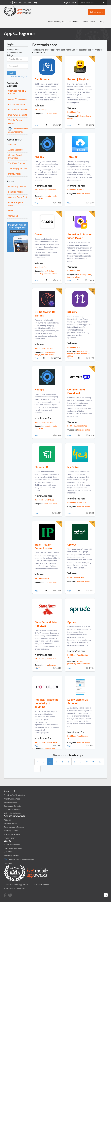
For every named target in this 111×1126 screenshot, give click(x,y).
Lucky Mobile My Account (77, 701)
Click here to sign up (19, 76)
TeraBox (72, 157)
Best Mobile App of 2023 (76, 190)
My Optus (73, 467)
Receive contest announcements (19, 860)
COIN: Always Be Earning (45, 314)
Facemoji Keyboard (79, 79)
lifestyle (80, 116)
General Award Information (14, 827)
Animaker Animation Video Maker (79, 236)
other (89, 275)
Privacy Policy (14, 174)
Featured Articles (15, 192)
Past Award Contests (17, 115)
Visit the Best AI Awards (13, 813)
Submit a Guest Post (17, 197)
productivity (39, 274)
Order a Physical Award (13, 848)
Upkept (71, 544)
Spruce (71, 622)
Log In (74, 3)
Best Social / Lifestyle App (77, 426)
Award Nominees (10, 803)
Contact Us (20, 888)
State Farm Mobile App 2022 (46, 624)
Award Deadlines (16, 150)
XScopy (39, 157)
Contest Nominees (16, 104)
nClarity (72, 312)
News (10, 210)
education (48, 196)
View (36, 126)
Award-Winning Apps (17, 99)
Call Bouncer (42, 79)
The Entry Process (16, 163)
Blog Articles (8, 852)
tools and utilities (50, 113)
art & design (49, 271)
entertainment (49, 352)
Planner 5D (41, 467)
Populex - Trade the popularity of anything (46, 703)
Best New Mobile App (43, 578)
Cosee (38, 234)
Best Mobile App (41, 110)
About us (12, 144)
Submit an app (96, 12)
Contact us (13, 216)
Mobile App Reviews (17, 186)
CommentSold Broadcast (76, 391)
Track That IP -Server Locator (44, 546)
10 (100, 761)
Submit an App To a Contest (14, 795)
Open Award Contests (18, 109)
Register (67, 3)
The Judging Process (17, 168)
